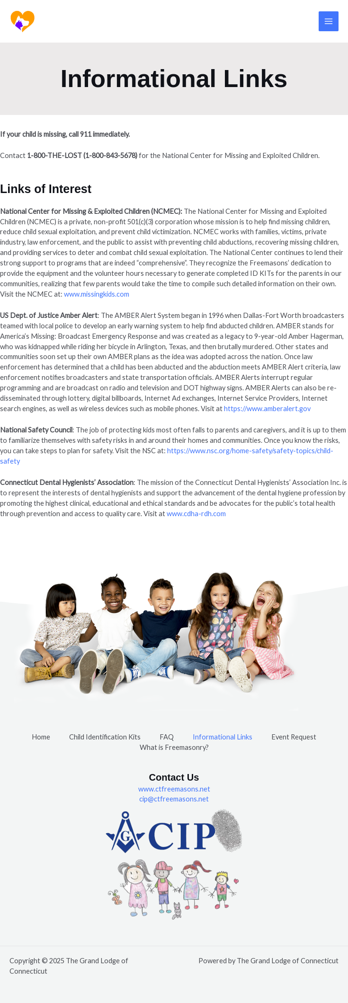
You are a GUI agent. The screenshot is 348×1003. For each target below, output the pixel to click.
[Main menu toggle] (329, 21)
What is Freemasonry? (174, 747)
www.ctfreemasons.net (174, 789)
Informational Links (222, 737)
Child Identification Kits (105, 737)
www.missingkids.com (96, 294)
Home (41, 737)
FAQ (167, 737)
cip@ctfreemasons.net (174, 799)
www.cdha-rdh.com (196, 514)
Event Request (293, 737)
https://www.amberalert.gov (267, 409)
